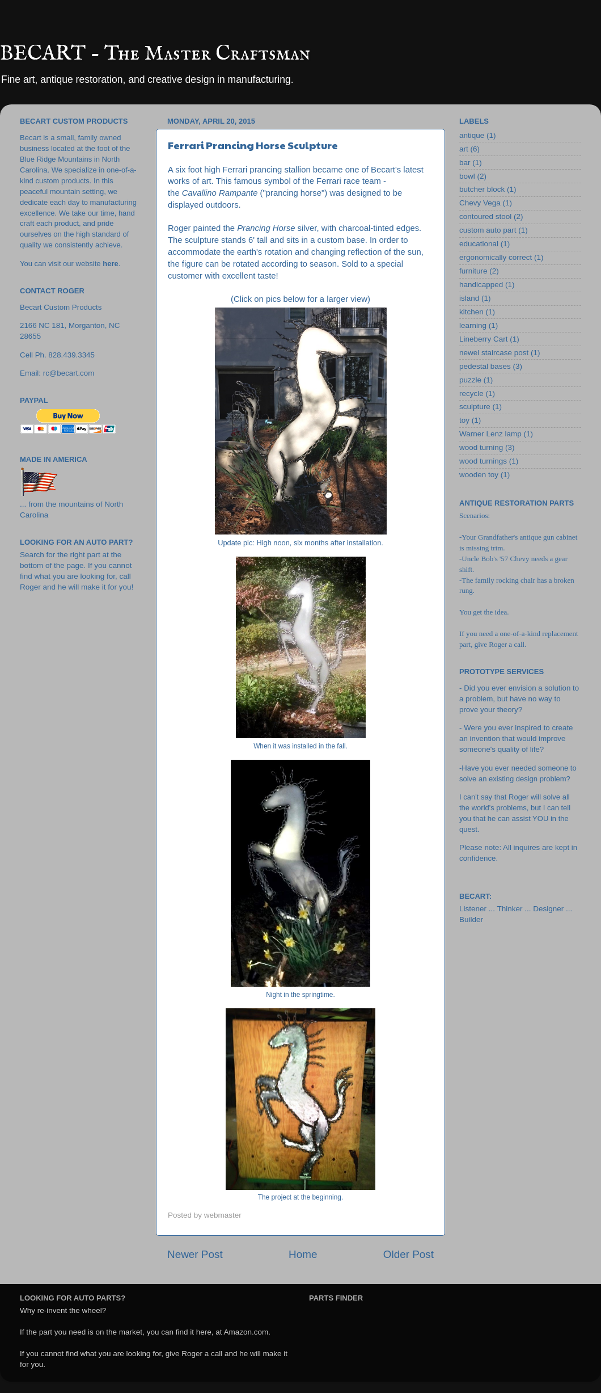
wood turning (481, 447)
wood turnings (483, 461)
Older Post (408, 1254)
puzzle (470, 380)
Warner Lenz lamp (490, 434)
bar (465, 162)
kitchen (471, 312)
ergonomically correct (495, 257)
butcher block (482, 189)
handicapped (481, 284)
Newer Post (195, 1254)
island (469, 298)
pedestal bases (485, 366)
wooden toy (478, 474)
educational (478, 243)
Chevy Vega (480, 203)
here (110, 263)
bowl (467, 176)
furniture (473, 271)
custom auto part (488, 230)
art (463, 149)
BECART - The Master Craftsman (155, 54)
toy (464, 420)
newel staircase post (493, 352)
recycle (471, 393)
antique (471, 135)
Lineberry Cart (483, 339)
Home (303, 1254)
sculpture (474, 406)
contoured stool (485, 216)
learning (472, 325)
